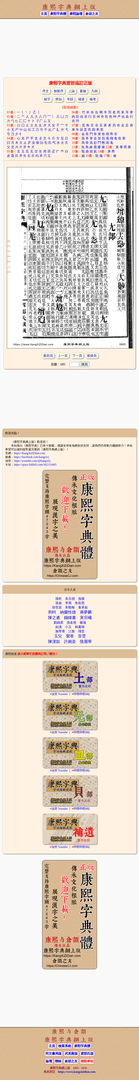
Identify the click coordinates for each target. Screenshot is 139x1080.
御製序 (58, 91)
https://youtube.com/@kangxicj (32, 460)
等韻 (70, 99)
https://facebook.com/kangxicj (31, 457)
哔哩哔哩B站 (81, 694)
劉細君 (58, 622)
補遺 (81, 99)
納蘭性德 (68, 612)
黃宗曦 (86, 617)
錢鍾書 (70, 617)
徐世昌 (57, 607)
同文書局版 (53, 1053)
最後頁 (92, 355)
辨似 (58, 99)
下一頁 (77, 355)
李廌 (68, 603)
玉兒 (58, 636)
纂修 (83, 91)
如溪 (58, 627)
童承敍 (83, 607)
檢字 (47, 99)
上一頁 (63, 355)
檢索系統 (64, 1046)
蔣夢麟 (86, 612)
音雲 (82, 636)
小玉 (68, 627)
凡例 (94, 91)
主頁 (44, 14)
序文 (45, 91)
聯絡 (58, 1061)
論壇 (49, 1061)
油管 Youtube (60, 694)
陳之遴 (54, 617)
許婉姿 (70, 641)
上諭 (71, 91)
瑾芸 (81, 631)
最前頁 (48, 355)
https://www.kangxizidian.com (76, 1071)
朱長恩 (80, 603)
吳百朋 (70, 598)
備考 (92, 99)
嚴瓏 (83, 622)
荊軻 (52, 612)
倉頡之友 (91, 14)
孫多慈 (71, 622)
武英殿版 (71, 1053)
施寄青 (60, 631)
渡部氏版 (87, 1053)
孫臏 (81, 598)
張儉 (58, 603)
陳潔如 (54, 641)
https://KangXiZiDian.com (29, 453)
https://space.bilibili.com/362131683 (35, 464)
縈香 (70, 636)
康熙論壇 (75, 14)
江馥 (71, 631)
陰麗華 (86, 641)
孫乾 (58, 598)
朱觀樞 (70, 607)
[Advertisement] (69, 47)
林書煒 (80, 627)
